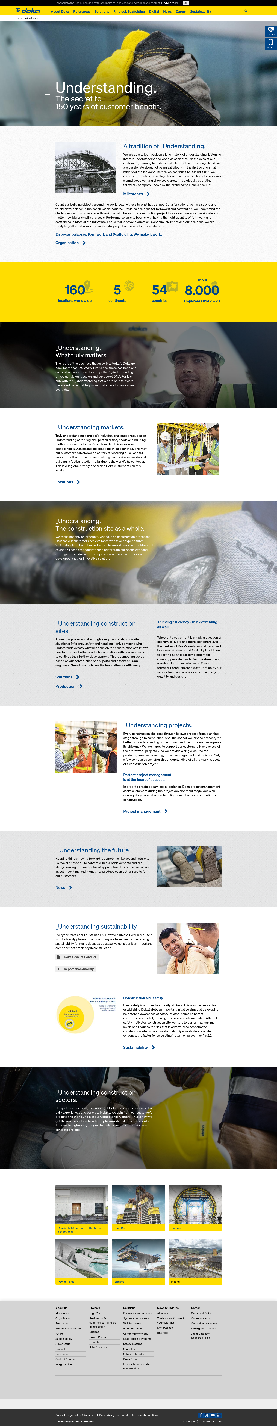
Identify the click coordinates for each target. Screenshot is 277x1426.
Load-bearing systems (137, 1339)
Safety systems (132, 1344)
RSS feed (162, 1333)
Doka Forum (130, 1359)
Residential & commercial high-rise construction (102, 1322)
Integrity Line (63, 1364)
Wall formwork (132, 1323)
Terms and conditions (145, 1415)
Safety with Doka (133, 1354)
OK (185, 3)
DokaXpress (165, 1327)
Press (59, 1415)
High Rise (95, 1313)
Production (62, 1323)
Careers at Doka (201, 1313)
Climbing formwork (135, 1333)
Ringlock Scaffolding (129, 11)
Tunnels (94, 1342)
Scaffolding (130, 1349)
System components (136, 1318)
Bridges (94, 1332)
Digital (154, 11)
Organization (63, 1318)
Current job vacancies (204, 1323)
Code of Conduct (65, 1359)
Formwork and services (137, 1313)
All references (98, 1347)
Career (181, 11)
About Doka (60, 11)
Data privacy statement (113, 1415)
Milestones (62, 1313)
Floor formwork (133, 1328)
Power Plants (97, 1337)
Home (19, 18)
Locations (61, 1354)
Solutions (102, 11)
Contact (60, 1349)
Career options (200, 1318)
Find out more (170, 3)
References (81, 11)
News (167, 11)
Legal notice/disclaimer (81, 1415)
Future (59, 1333)
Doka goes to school (203, 1328)
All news (162, 1313)
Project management (68, 1328)
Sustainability (200, 11)
